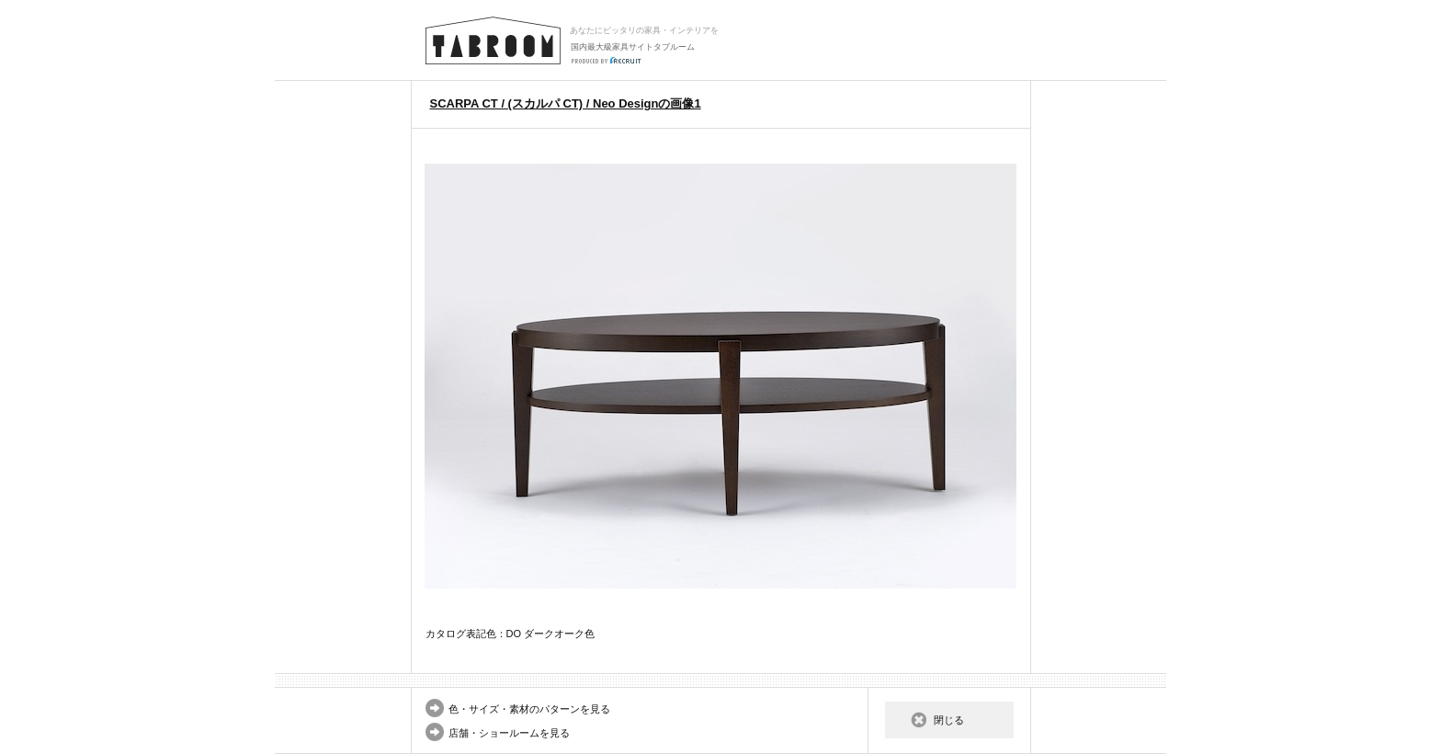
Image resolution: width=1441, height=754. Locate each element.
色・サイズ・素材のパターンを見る (529, 708)
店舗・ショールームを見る (509, 732)
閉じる (949, 719)
